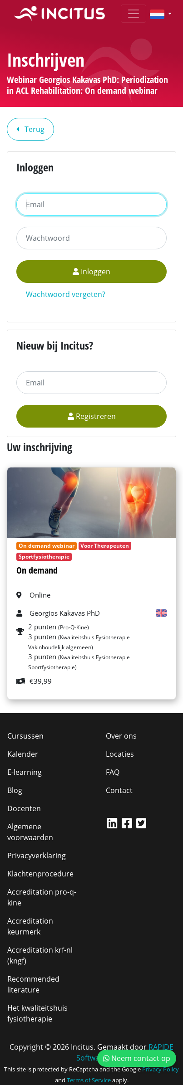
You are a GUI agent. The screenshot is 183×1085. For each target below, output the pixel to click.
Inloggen (91, 272)
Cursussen (25, 736)
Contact (119, 790)
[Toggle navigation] (133, 14)
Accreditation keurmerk (30, 926)
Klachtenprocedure (40, 874)
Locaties (120, 754)
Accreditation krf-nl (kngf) (40, 955)
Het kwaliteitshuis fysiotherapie (37, 1013)
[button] (157, 14)
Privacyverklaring (36, 856)
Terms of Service (89, 1080)
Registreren (92, 416)
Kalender (22, 754)
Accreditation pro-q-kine (41, 897)
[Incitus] (59, 14)
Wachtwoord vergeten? (65, 294)
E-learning (24, 772)
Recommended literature (33, 984)
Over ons (121, 736)
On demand (37, 570)
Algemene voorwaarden (30, 832)
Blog (14, 790)
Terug (30, 129)
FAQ (112, 772)
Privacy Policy (160, 1069)
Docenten (24, 808)
